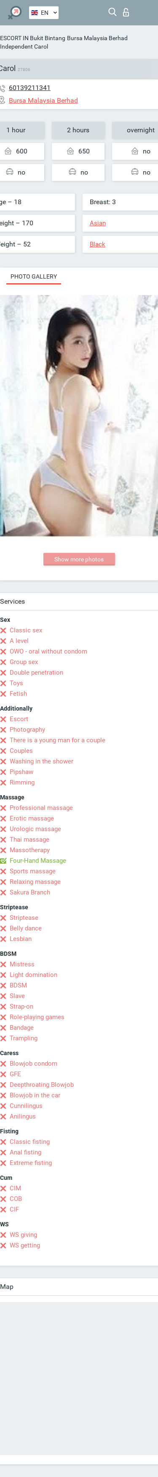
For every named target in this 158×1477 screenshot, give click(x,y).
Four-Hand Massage (38, 860)
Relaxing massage (35, 882)
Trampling (23, 1038)
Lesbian (21, 939)
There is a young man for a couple (57, 740)
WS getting (25, 1245)
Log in (126, 12)
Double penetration (36, 672)
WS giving (23, 1235)
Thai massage (29, 839)
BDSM (18, 985)
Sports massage (33, 871)
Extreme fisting (31, 1163)
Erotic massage (32, 818)
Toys (16, 683)
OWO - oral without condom (48, 651)
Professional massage (41, 808)
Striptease (24, 918)
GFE (15, 1074)
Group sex (24, 662)
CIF (14, 1209)
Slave (17, 996)
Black (97, 244)
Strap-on (21, 1006)
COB (16, 1199)
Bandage (22, 1027)
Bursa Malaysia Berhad (97, 38)
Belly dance (26, 928)
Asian (98, 223)
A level (19, 641)
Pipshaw (21, 772)
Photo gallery (34, 276)
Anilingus (23, 1116)
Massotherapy (30, 850)
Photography (27, 729)
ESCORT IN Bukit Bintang (32, 38)
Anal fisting (25, 1152)
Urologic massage (35, 829)
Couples (21, 751)
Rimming (22, 782)
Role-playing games (37, 1017)
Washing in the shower (41, 761)
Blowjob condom (33, 1063)
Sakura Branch (30, 892)
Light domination (33, 975)
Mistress (22, 964)
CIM (15, 1188)
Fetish (18, 693)
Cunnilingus (26, 1106)
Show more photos (79, 559)
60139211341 (30, 88)
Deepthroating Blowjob (42, 1085)
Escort (19, 719)
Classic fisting (30, 1142)
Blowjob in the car (35, 1095)
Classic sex (26, 630)
